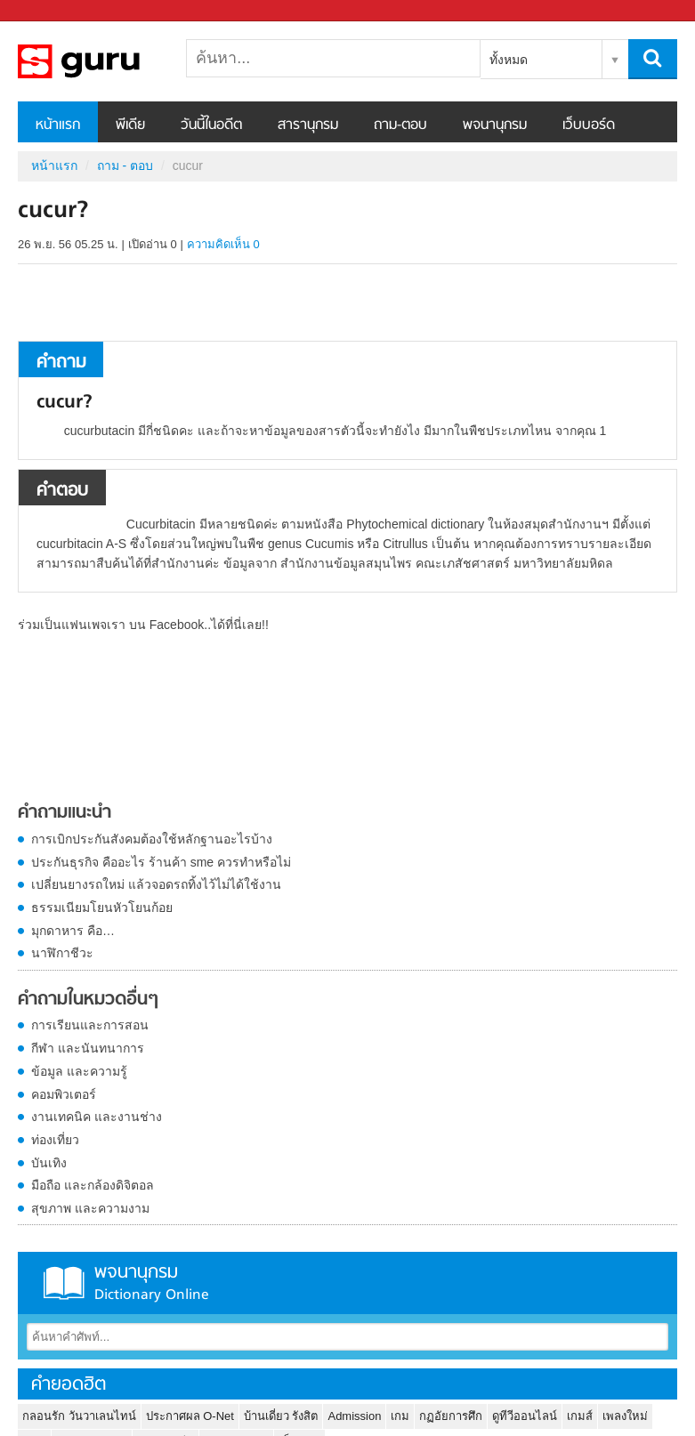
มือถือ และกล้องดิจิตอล (92, 1185)
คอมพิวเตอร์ (63, 1094)
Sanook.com (53, 11)
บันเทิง (49, 1163)
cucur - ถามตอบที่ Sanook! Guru (111, 61)
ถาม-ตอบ (400, 125)
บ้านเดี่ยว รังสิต (281, 1416)
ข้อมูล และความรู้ (79, 1071)
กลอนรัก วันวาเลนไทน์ (79, 1416)
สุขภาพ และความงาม (90, 1208)
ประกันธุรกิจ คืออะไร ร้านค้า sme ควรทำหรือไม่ (161, 862)
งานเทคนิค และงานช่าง (96, 1116)
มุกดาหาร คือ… (73, 931)
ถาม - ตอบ (125, 165)
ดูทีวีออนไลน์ (524, 1416)
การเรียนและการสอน (90, 1025)
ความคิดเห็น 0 (223, 244)
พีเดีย (130, 125)
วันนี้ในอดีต (211, 125)
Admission (354, 1416)
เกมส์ (580, 1416)
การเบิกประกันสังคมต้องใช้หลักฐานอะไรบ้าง (151, 839)
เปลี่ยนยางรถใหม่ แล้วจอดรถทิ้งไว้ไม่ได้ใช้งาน (156, 884)
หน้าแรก (58, 125)
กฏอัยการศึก (450, 1416)
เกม (400, 1416)
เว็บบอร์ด (588, 125)
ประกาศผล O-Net (190, 1416)
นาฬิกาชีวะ (62, 953)
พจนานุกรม (495, 125)
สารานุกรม (308, 125)
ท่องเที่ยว (55, 1140)
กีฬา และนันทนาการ (87, 1048)
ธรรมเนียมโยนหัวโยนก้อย (102, 907)
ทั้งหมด (508, 59)
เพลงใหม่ (625, 1416)
